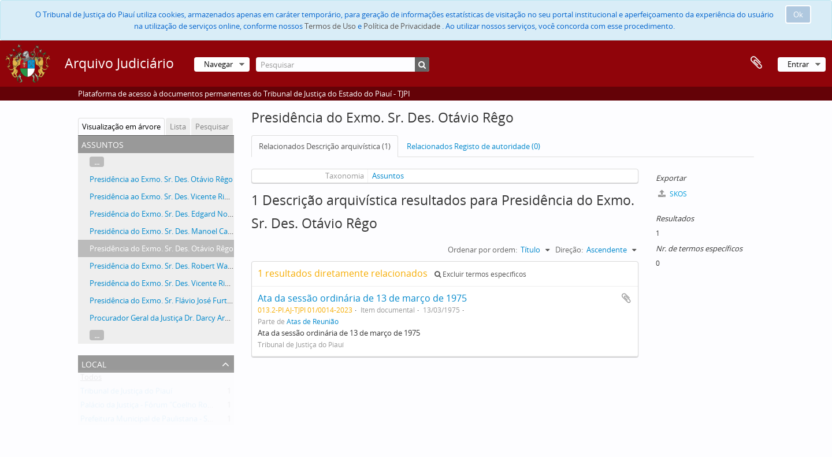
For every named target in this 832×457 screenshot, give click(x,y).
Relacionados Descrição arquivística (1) (325, 146)
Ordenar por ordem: (482, 249)
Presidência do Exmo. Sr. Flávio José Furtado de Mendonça (189, 300)
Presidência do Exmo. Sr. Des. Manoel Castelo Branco (180, 231)
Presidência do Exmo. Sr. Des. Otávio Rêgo (161, 248)
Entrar (798, 64)
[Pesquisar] (342, 64)
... (96, 162)
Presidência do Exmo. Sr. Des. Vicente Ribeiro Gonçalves (185, 283)
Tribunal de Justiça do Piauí (126, 393)
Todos (91, 379)
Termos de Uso (330, 26)
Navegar (218, 64)
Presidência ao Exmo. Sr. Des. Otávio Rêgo (161, 179)
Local (93, 363)
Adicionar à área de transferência (626, 298)
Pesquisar (212, 126)
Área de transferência (756, 63)
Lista (178, 126)
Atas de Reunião (313, 321)
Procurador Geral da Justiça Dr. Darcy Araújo (165, 318)
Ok (798, 14)
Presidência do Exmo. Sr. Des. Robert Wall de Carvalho (182, 266)
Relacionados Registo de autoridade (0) (473, 146)
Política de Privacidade (401, 26)
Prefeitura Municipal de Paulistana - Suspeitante (162, 421)
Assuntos (388, 175)
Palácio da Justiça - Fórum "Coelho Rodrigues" (158, 407)
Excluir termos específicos (480, 274)
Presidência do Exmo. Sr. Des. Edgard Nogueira (169, 214)
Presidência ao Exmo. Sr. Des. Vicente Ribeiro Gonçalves (184, 196)
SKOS (672, 194)
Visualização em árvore (121, 126)
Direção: (569, 249)
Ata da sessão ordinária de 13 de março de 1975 (362, 298)
